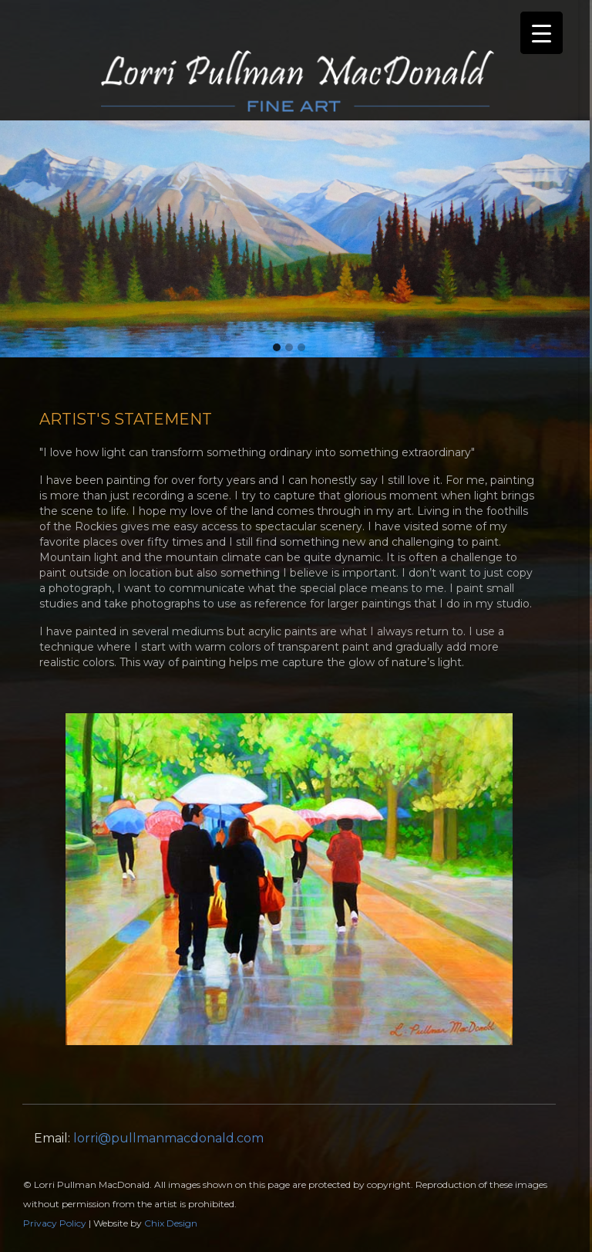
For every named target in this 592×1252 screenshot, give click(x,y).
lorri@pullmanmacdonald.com (168, 1138)
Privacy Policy (54, 1223)
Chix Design (170, 1223)
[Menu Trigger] (541, 33)
